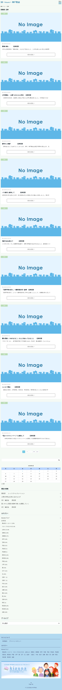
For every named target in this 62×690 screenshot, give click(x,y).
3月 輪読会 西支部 (8, 500)
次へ (38, 451)
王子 (4, 571)
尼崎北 (5, 532)
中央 (4, 583)
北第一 (4, 577)
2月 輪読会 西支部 (8, 507)
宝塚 (4, 542)
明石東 (5, 605)
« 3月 (3, 484)
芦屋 (4, 561)
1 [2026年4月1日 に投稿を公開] (22, 471)
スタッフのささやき (8, 526)
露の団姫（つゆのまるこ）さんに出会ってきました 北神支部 (22, 338)
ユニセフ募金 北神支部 (11, 387)
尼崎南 (5, 536)
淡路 (4, 612)
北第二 (4, 580)
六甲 (4, 564)
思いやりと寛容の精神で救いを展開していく (15, 503)
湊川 (4, 586)
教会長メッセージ (8, 523)
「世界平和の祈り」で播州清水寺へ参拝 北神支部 (18, 289)
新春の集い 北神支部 (10, 46)
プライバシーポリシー (15, 641)
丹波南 (4, 552)
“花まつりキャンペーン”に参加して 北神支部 (18, 435)
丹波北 (4, 548)
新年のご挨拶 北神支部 (12, 144)
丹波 (4, 545)
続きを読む (31, 54)
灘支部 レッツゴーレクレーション (13, 493)
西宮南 (5, 558)
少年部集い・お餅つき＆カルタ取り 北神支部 (16, 95)
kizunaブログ (5, 518)
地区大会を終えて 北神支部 (13, 241)
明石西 (5, 609)
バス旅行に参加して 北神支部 (14, 192)
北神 (4, 13)
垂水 (4, 593)
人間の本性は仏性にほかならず (11, 497)
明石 (4, 602)
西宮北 (5, 555)
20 (34, 451)
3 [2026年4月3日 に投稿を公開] (39, 471)
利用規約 (4, 641)
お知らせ (5, 529)
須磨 (4, 590)
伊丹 (4, 539)
